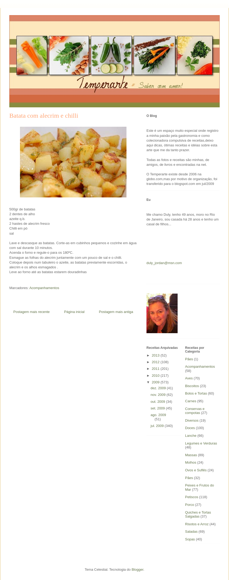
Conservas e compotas (195, 411)
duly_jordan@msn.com (164, 263)
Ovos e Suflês (196, 470)
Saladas (191, 532)
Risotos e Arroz (196, 524)
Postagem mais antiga (116, 312)
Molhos (190, 462)
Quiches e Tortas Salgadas (198, 514)
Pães (189, 359)
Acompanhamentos (44, 288)
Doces (190, 428)
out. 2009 (158, 402)
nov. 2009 (159, 395)
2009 (156, 382)
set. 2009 (158, 408)
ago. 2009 (158, 415)
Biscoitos (192, 386)
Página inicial (74, 312)
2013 (156, 355)
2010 (156, 376)
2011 (156, 369)
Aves (189, 378)
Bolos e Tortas (196, 393)
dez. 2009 (159, 388)
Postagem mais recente (31, 312)
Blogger (137, 569)
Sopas (190, 539)
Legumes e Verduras (201, 443)
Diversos (192, 420)
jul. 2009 (158, 426)
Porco (189, 505)
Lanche (191, 436)
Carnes (190, 401)
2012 (156, 362)
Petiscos (191, 497)
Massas (191, 455)
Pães (189, 478)
